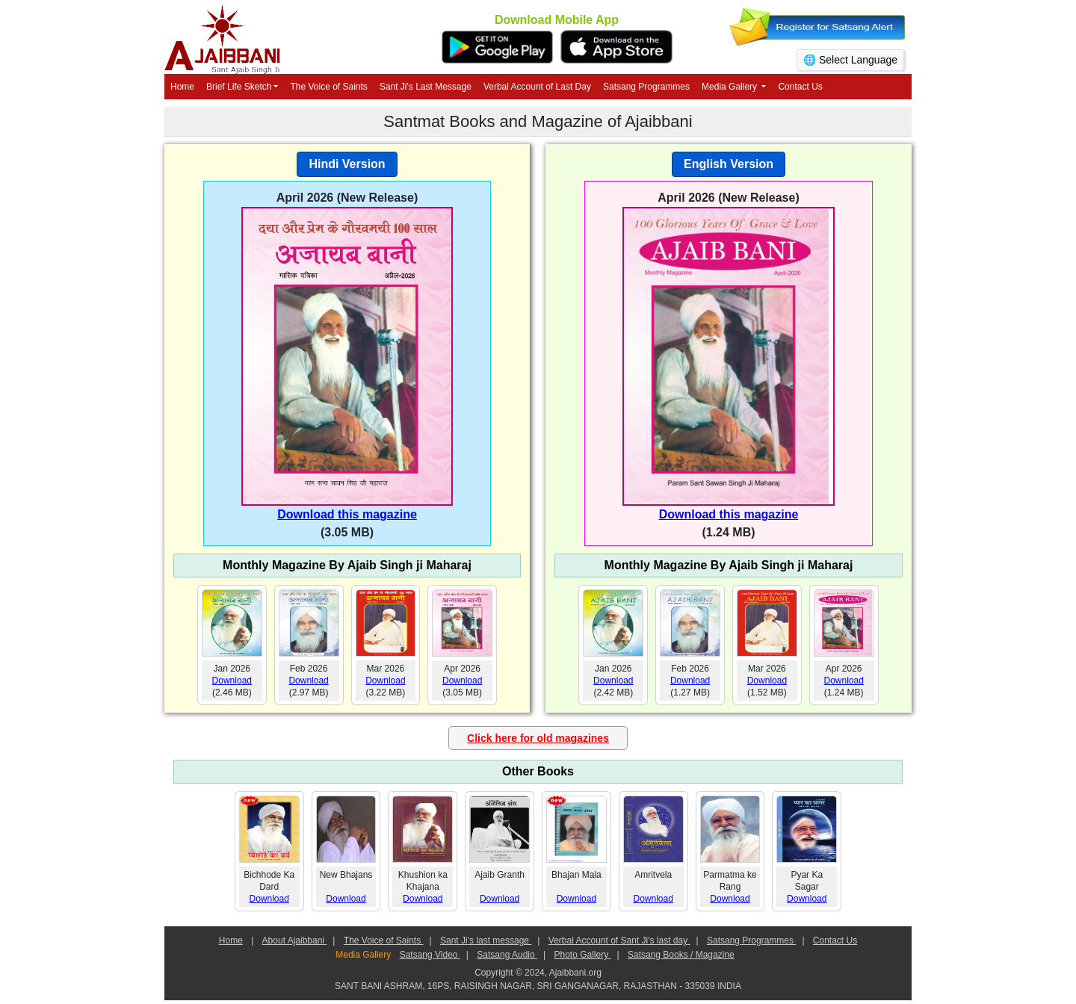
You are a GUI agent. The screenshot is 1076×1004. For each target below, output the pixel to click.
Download (232, 680)
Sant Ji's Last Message (425, 86)
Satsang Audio (507, 954)
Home (182, 86)
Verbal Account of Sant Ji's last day (619, 940)
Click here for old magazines (538, 738)
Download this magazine (347, 514)
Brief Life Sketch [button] (238, 86)
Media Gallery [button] (730, 86)
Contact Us (800, 86)
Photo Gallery (582, 954)
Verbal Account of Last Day (537, 86)
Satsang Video (430, 954)
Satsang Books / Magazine (681, 954)
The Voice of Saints (328, 86)
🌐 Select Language (850, 60)
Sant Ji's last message (485, 940)
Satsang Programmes (646, 86)
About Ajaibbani (294, 940)
